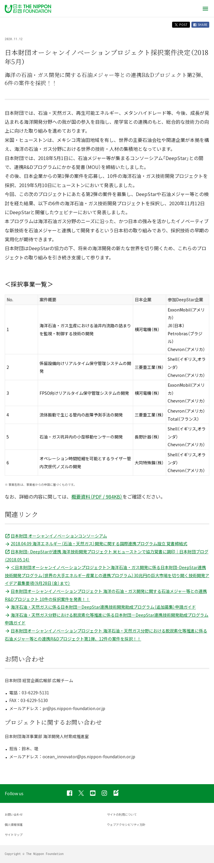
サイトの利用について (122, 814)
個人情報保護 (14, 824)
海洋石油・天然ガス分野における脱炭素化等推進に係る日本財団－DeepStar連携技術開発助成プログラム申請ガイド (106, 619)
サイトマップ (14, 834)
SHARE (200, 24)
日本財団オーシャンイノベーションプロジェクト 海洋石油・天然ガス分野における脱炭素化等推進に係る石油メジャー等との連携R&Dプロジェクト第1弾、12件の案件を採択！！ (106, 635)
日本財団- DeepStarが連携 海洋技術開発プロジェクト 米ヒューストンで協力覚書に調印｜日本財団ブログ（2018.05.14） (106, 556)
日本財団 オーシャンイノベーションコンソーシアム (56, 536)
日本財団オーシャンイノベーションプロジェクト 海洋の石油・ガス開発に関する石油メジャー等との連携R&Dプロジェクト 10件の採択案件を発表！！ (106, 595)
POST (181, 24)
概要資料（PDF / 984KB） (96, 496)
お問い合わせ (14, 814)
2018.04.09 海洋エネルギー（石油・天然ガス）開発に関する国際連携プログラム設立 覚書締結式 (96, 543)
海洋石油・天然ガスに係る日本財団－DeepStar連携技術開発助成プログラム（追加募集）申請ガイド (100, 607)
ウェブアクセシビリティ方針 (126, 824)
